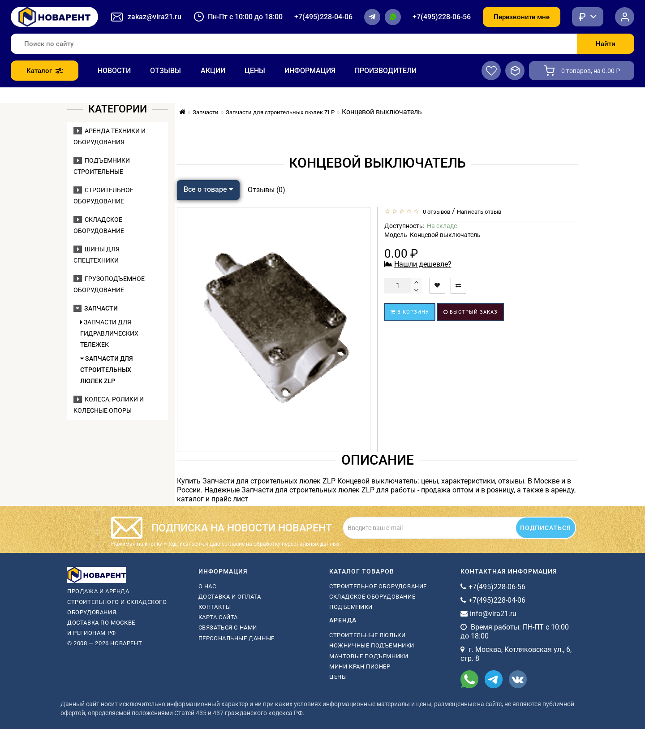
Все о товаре (208, 189)
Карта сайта (218, 617)
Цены (255, 70)
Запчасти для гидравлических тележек (109, 333)
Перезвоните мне (522, 17)
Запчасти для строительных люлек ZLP (106, 369)
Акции (213, 70)
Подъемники (351, 607)
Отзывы (165, 70)
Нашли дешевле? (423, 264)
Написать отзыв (479, 211)
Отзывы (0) (266, 189)
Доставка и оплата (229, 596)
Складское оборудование (372, 596)
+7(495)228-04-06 (323, 17)
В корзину (410, 312)
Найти (605, 44)
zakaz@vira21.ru (154, 17)
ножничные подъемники (371, 645)
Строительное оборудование (378, 586)
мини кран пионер (360, 666)
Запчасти (95, 308)
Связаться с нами (228, 627)
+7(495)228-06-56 (442, 17)
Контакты (214, 607)
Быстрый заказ (470, 312)
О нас (207, 586)
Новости (114, 70)
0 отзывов (435, 211)
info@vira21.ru (493, 613)
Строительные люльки (367, 635)
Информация (309, 70)
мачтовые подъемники (368, 656)
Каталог (44, 71)
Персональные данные (236, 638)
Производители (386, 70)
